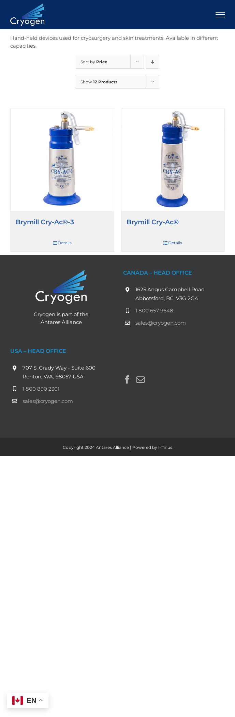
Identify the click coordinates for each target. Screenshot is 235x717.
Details (65, 242)
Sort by (93, 61)
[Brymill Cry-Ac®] (173, 160)
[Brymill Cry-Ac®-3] (62, 160)
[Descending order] (152, 62)
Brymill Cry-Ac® (153, 222)
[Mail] (140, 379)
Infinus (165, 447)
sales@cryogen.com (160, 323)
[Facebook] (127, 379)
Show (98, 81)
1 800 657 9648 (154, 310)
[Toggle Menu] (220, 14)
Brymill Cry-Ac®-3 (45, 222)
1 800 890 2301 (41, 389)
